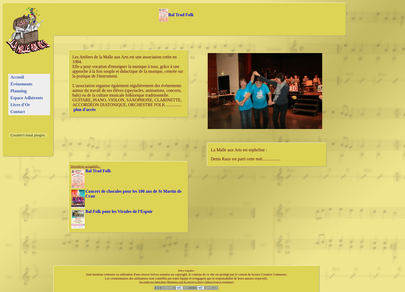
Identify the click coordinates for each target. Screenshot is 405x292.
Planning (18, 91)
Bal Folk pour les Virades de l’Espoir (119, 211)
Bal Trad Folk (176, 14)
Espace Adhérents (26, 98)
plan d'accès (84, 109)
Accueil (17, 77)
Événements (21, 84)
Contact (17, 111)
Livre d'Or (20, 104)
